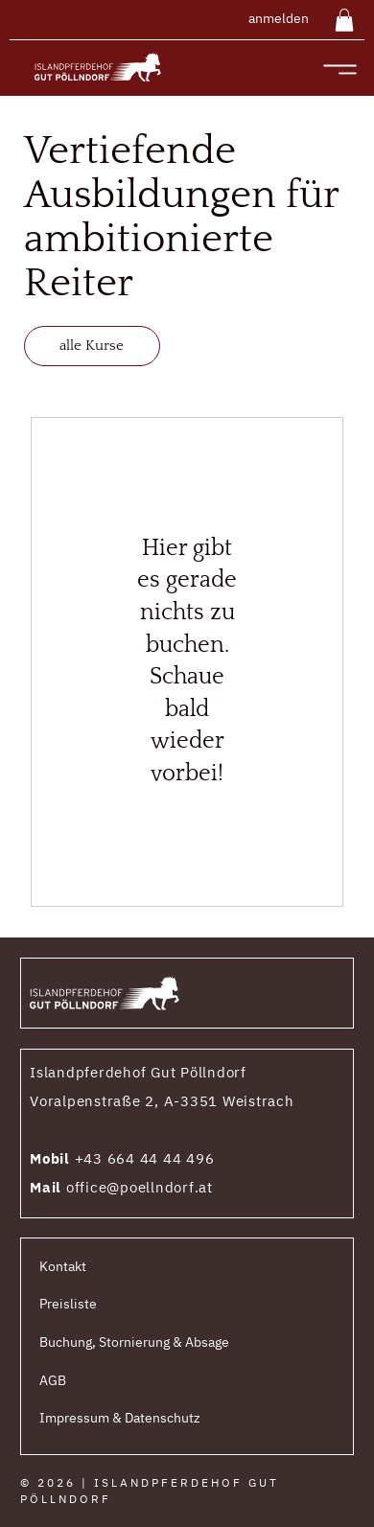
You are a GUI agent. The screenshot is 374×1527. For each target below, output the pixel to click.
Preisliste (68, 1303)
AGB (52, 1380)
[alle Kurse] (92, 346)
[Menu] (339, 70)
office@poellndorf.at (139, 1187)
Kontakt (62, 1266)
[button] (344, 20)
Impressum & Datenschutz (119, 1417)
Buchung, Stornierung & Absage (134, 1342)
